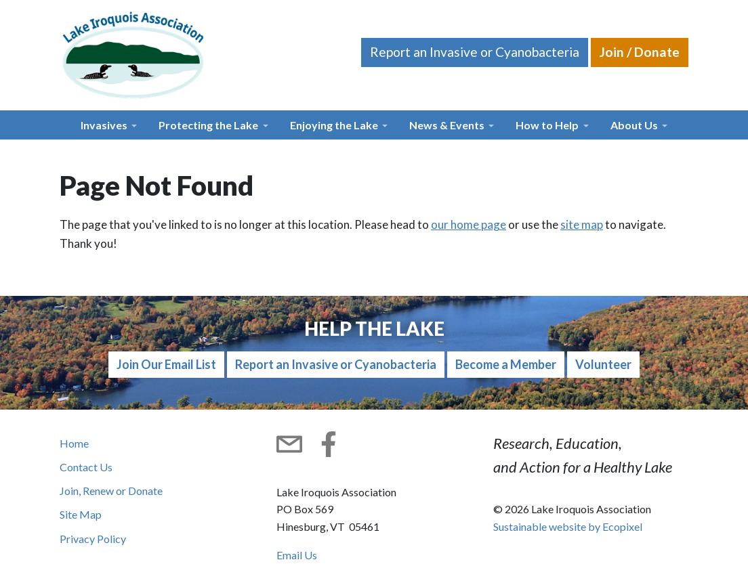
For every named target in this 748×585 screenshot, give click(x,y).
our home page (468, 224)
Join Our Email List (166, 364)
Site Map (81, 514)
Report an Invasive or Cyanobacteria (474, 52)
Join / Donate (640, 52)
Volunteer (603, 364)
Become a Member (505, 364)
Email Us (296, 554)
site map (581, 224)
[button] (109, 125)
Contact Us (86, 466)
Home (74, 443)
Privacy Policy (93, 538)
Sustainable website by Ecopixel (567, 526)
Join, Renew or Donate (111, 490)
